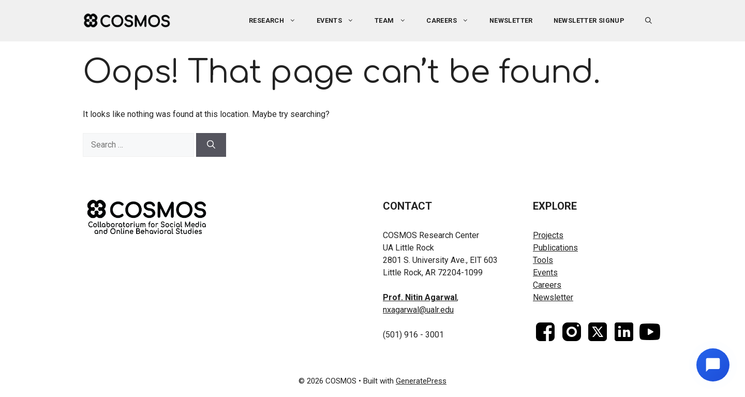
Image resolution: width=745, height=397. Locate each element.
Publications (555, 248)
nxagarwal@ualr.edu (418, 310)
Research (277, 20)
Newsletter (511, 20)
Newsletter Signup (589, 20)
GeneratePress (421, 381)
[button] (648, 20)
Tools (543, 260)
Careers (452, 20)
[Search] (211, 145)
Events (340, 20)
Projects (548, 235)
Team (395, 20)
